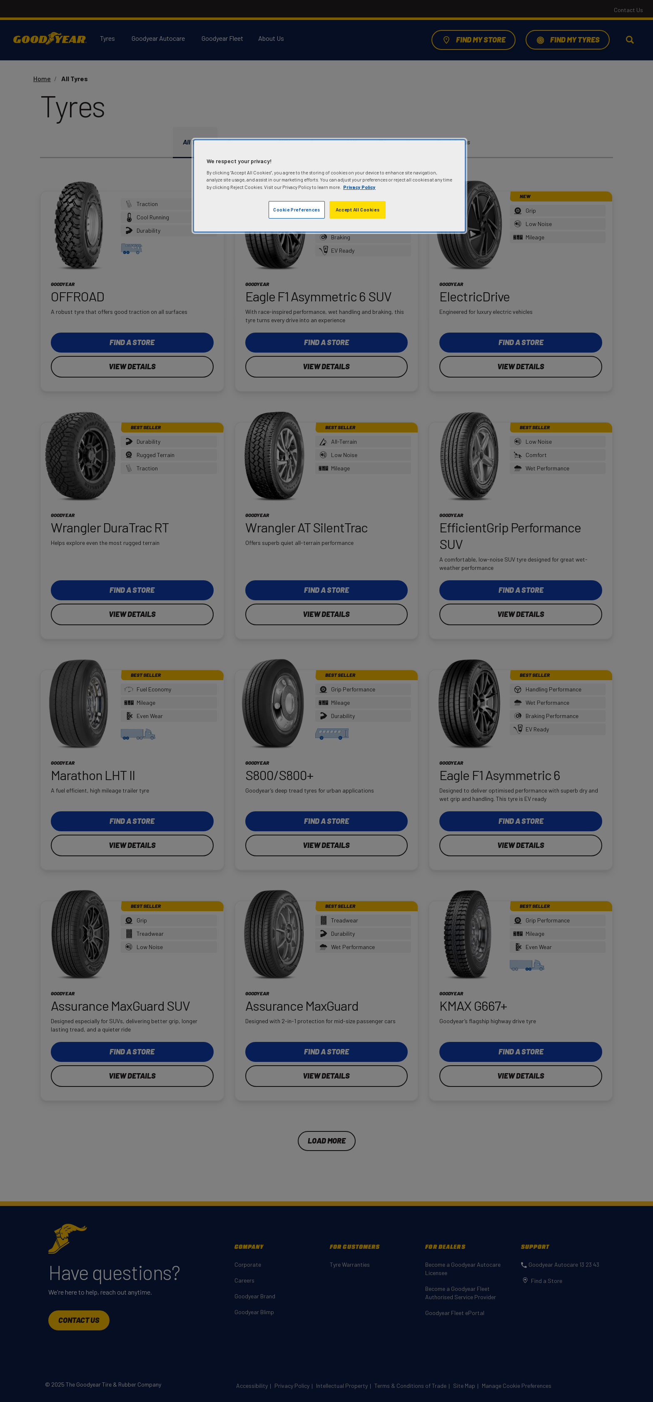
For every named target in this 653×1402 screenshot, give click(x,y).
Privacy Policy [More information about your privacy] (359, 187)
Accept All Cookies (357, 209)
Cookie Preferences (296, 209)
